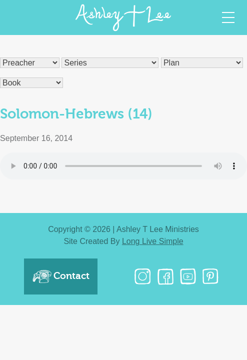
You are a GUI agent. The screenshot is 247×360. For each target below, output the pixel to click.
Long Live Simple (153, 241)
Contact (61, 276)
